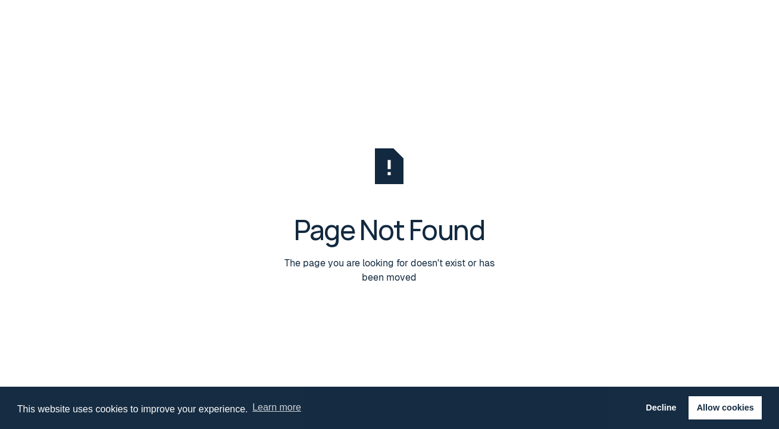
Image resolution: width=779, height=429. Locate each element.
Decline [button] (661, 407)
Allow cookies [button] (725, 407)
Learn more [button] (276, 407)
